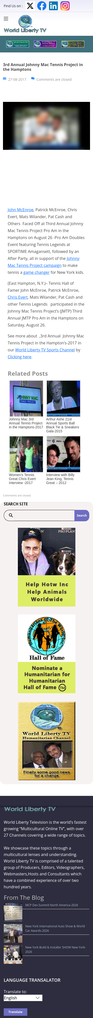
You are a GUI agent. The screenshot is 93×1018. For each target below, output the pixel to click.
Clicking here (19, 357)
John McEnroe (20, 209)
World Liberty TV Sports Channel (45, 350)
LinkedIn (53, 5)
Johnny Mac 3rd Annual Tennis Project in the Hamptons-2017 (26, 423)
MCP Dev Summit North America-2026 (33, 905)
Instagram (65, 5)
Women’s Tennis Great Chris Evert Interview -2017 (22, 479)
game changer (36, 272)
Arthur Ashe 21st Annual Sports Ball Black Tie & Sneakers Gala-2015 (62, 425)
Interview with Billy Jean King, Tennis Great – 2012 (60, 479)
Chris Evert (18, 297)
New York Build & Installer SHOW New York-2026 (40, 924)
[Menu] (7, 18)
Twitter (30, 5)
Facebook (41, 5)
